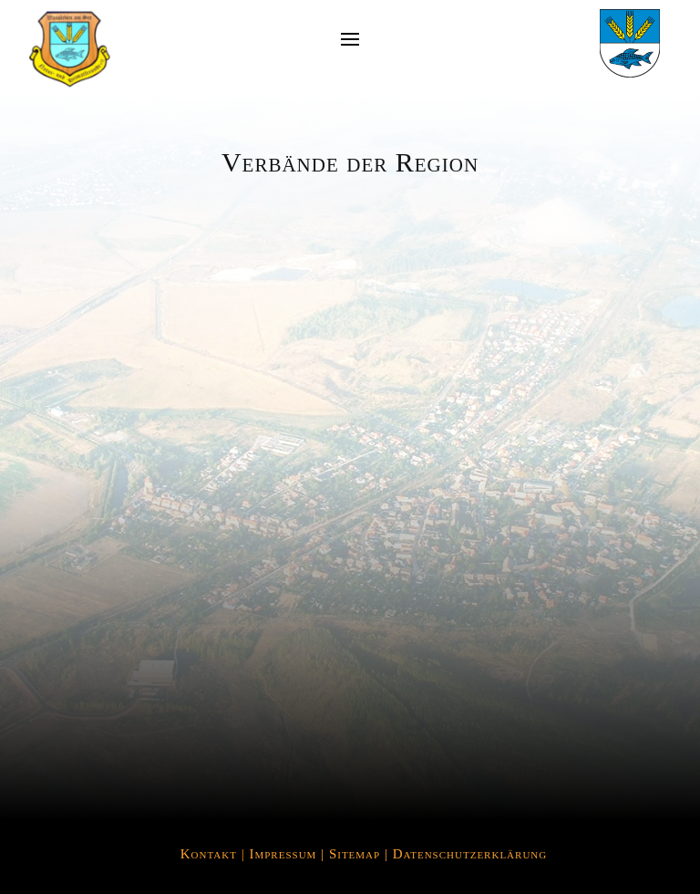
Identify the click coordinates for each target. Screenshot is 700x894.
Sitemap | (361, 854)
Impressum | (288, 854)
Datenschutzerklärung (470, 854)
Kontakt (208, 854)
